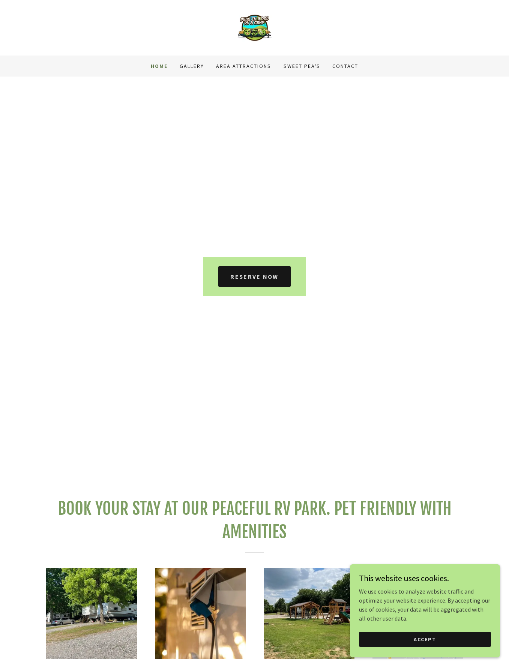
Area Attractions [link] (243, 66)
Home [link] (159, 66)
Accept (425, 649)
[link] (254, 27)
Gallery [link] (192, 66)
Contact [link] (345, 66)
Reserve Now (254, 276)
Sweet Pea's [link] (302, 66)
